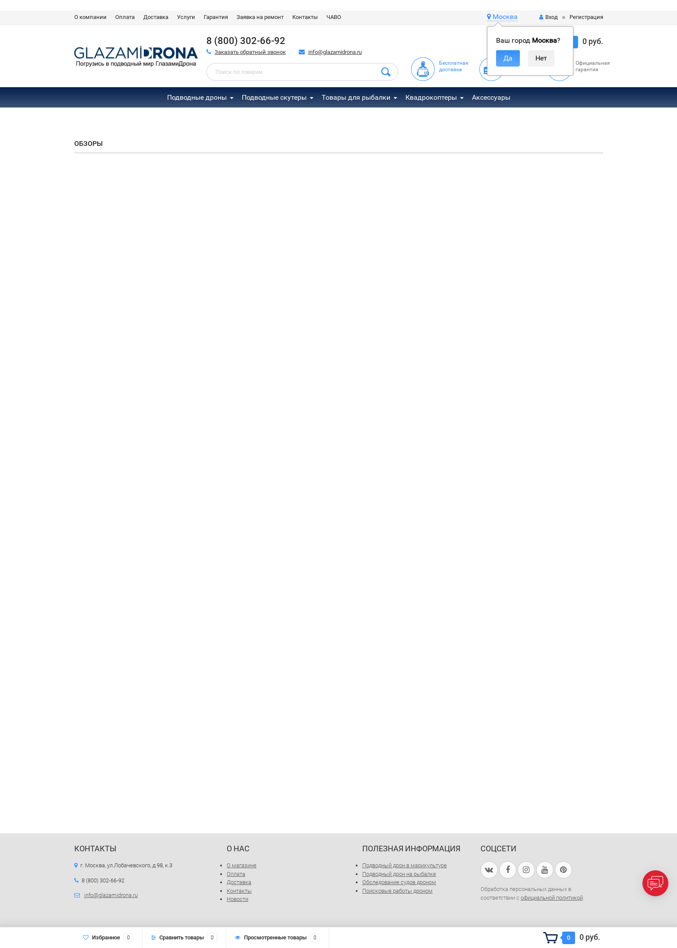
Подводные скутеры (274, 97)
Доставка (155, 17)
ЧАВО (333, 17)
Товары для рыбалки (356, 97)
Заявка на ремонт (260, 17)
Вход (548, 17)
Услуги (186, 17)
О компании (90, 17)
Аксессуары (491, 97)
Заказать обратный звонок (250, 52)
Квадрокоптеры (431, 97)
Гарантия (216, 17)
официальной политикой (552, 897)
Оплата (125, 17)
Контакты (305, 17)
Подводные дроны (197, 97)
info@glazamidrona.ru (335, 52)
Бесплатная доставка (453, 66)
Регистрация (586, 17)
